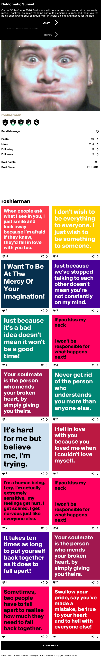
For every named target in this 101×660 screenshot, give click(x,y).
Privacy (68, 656)
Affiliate (24, 656)
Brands (17, 656)
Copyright (58, 656)
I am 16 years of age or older (22, 27)
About (3, 656)
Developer (34, 656)
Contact (49, 656)
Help (10, 656)
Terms (74, 656)
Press (42, 656)
